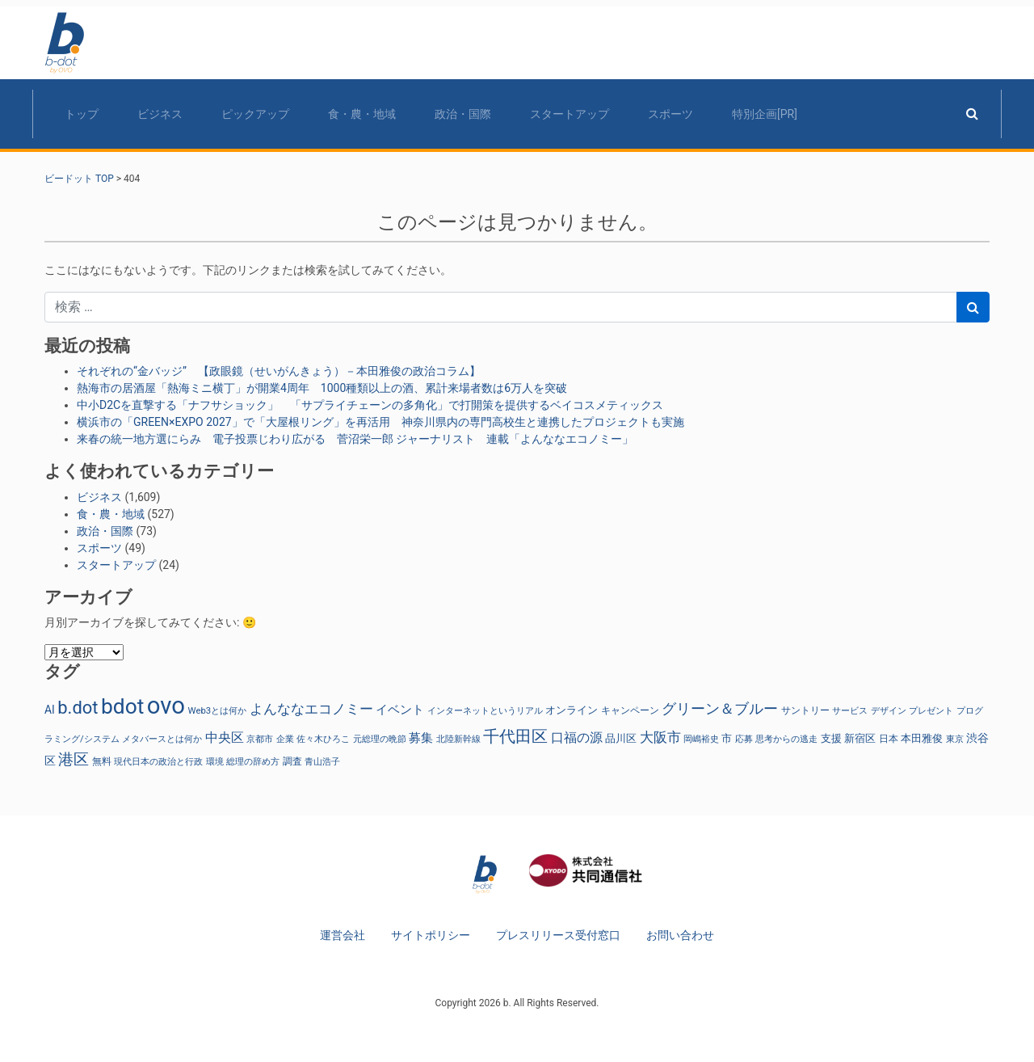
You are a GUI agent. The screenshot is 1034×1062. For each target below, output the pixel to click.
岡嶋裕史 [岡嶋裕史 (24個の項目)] (701, 738)
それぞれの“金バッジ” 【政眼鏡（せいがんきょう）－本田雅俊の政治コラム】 (279, 371)
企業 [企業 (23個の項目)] (285, 739)
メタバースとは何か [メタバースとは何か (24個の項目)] (162, 738)
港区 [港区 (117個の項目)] (73, 759)
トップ (82, 113)
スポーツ (670, 113)
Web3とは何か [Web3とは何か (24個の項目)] (217, 710)
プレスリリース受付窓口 (558, 935)
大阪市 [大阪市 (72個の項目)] (660, 737)
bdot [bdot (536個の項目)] (122, 706)
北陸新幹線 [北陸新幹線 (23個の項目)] (458, 739)
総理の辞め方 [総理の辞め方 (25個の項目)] (253, 761)
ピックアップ (255, 113)
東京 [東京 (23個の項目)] (955, 739)
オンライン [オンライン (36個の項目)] (571, 710)
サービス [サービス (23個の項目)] (850, 711)
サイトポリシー (430, 935)
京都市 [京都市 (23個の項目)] (259, 739)
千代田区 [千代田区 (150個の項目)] (515, 736)
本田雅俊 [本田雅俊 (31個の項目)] (922, 738)
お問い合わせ (680, 935)
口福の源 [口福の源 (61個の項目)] (577, 737)
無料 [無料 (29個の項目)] (101, 761)
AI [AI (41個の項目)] (49, 709)
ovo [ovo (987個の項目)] (166, 705)
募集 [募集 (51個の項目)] (421, 738)
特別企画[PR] (764, 113)
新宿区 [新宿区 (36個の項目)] (860, 738)
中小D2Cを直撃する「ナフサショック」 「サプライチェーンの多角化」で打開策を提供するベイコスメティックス (370, 404)
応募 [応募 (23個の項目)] (744, 739)
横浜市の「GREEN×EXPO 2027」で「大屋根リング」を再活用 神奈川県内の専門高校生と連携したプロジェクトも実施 (380, 421)
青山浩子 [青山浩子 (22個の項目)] (322, 761)
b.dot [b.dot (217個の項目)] (77, 707)
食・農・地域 (362, 113)
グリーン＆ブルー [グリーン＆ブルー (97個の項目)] (720, 708)
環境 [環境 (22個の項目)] (215, 761)
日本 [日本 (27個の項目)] (888, 738)
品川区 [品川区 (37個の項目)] (621, 738)
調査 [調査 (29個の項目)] (292, 761)
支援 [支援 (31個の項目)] (831, 738)
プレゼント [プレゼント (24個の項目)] (931, 710)
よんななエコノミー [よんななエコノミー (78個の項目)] (311, 709)
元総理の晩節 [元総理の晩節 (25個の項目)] (379, 738)
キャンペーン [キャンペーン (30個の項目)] (630, 710)
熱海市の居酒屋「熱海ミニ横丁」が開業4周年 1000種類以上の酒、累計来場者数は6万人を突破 (322, 387)
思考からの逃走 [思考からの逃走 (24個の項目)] (786, 738)
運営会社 (342, 935)
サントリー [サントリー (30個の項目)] (805, 710)
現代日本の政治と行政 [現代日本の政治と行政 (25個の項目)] (158, 761)
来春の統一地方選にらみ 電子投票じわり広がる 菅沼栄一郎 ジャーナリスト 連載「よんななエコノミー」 (355, 438)
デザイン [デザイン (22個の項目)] (888, 711)
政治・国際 (463, 113)
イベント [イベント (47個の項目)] (400, 710)
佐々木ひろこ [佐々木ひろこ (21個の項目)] (323, 739)
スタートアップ (569, 113)
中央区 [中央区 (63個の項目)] (224, 737)
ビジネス (160, 113)
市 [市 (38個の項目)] (726, 737)
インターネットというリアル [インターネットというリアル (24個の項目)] (485, 710)
